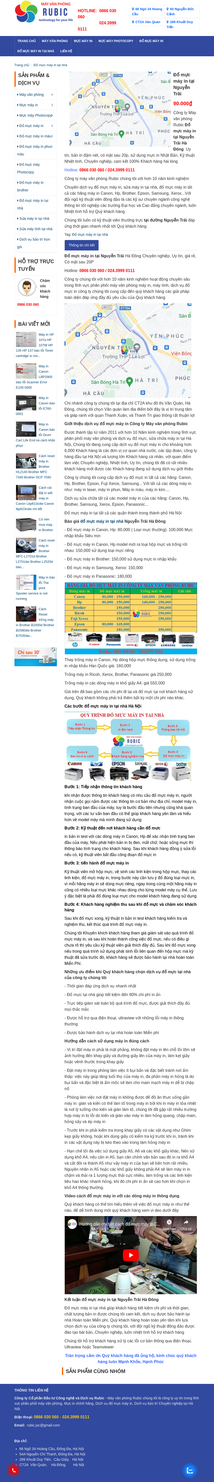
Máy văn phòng (30, 95)
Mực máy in (27, 105)
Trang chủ (21, 65)
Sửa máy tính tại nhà (35, 229)
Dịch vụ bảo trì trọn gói (33, 243)
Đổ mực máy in (30, 126)
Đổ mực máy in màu (34, 136)
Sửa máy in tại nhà (33, 218)
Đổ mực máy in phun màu (35, 150)
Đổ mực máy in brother (30, 186)
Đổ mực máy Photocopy (28, 168)
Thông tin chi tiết (82, 245)
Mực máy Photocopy (34, 115)
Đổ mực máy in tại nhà (50, 65)
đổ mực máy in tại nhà (101, 521)
